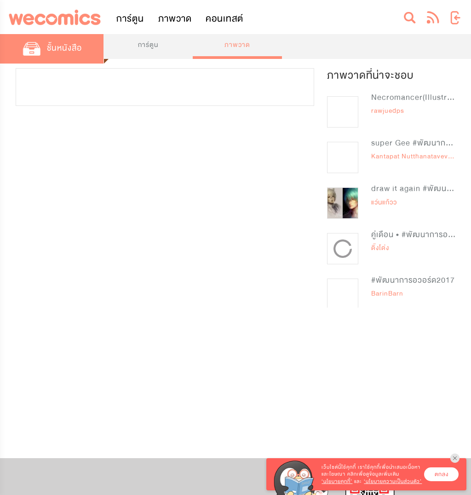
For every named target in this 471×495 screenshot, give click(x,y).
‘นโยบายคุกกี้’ (337, 481)
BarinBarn (387, 293)
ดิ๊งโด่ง (380, 248)
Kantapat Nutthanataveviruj (415, 156)
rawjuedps (387, 110)
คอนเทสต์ (224, 19)
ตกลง (441, 474)
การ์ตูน (130, 19)
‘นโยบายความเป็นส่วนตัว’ (393, 481)
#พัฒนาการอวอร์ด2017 (413, 280)
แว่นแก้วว (384, 202)
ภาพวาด (175, 19)
